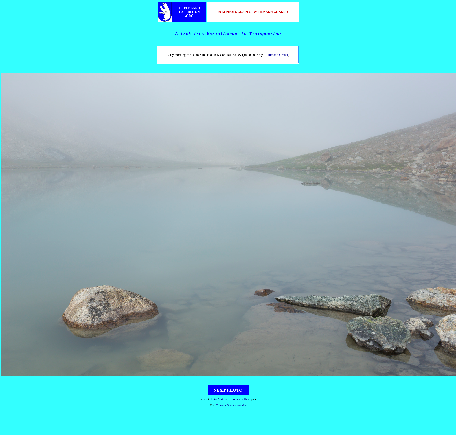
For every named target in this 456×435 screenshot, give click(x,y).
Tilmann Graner (277, 55)
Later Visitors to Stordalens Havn (230, 399)
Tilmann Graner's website (231, 405)
